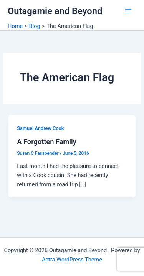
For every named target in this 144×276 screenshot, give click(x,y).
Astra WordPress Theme (72, 259)
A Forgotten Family (46, 142)
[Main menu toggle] (128, 11)
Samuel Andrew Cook (40, 128)
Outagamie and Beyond (55, 11)
